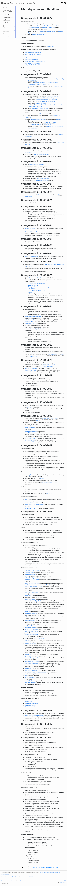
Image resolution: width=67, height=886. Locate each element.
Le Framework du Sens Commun (9, 30)
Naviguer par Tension (41, 103)
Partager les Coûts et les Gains (33, 65)
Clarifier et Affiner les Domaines (40, 108)
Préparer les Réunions (30, 705)
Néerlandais (27, 877)
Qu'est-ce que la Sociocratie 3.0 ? (9, 11)
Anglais (12, 877)
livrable (42, 478)
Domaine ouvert (29, 654)
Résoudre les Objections (40, 82)
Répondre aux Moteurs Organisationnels (46, 99)
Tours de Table (28, 681)
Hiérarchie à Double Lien (48, 27)
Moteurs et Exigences (53, 96)
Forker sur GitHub (62, 884)
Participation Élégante (30, 578)
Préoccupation (47, 124)
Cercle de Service (50, 31)
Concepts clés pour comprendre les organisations (9, 19)
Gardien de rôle (33, 356)
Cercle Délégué (41, 31)
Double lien (27, 611)
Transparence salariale (31, 682)
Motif (62, 354)
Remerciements (20, 881)
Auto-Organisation (59, 264)
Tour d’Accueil (28, 701)
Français (22, 877)
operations (51, 482)
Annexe (9, 34)
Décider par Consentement (55, 105)
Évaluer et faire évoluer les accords (34, 617)
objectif (38, 420)
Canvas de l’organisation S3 (39, 34)
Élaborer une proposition (31, 438)
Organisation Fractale (33, 27)
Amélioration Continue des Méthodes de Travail (37, 585)
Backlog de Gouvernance (31, 629)
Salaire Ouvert (50, 46)
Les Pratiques (9, 23)
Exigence (48, 126)
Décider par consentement (32, 583)
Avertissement (12, 881)
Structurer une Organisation (9, 26)
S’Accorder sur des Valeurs (32, 570)
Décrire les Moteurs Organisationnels (45, 101)
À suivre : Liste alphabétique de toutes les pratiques (42, 867)
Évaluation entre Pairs (30, 320)
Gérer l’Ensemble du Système (32, 63)
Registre (27, 640)
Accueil (5, 8)
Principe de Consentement (38, 119)
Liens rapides (9, 36)
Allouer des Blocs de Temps (32, 707)
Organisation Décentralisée (40, 25)
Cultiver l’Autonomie (30, 57)
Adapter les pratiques (30, 574)
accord (44, 418)
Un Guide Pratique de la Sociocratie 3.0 (18, 3)
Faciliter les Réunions (30, 626)
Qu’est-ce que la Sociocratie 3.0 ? (36, 283)
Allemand (17, 877)
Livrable (49, 122)
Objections (40, 194)
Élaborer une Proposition (40, 105)
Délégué (49, 354)
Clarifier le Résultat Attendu (32, 579)
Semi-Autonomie (49, 264)
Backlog (56, 79)
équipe (56, 418)
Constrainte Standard (57, 126)
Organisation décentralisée (32, 661)
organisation (49, 418)
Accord (27, 499)
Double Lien (49, 493)
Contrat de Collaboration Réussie (33, 426)
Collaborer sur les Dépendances (33, 52)
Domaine (44, 122)
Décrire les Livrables (30, 427)
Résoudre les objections (31, 670)
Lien (43, 493)
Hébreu (32, 877)
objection (29, 407)
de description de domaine (42, 114)
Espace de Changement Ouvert (33, 658)
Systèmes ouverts (29, 656)
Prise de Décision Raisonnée (41, 154)
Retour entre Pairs (29, 321)
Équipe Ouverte (44, 203)
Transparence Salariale (31, 442)
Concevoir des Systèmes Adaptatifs (34, 56)
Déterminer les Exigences (50, 98)
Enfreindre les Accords (30, 323)
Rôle (58, 354)
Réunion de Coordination (31, 592)
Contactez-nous (5, 881)
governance (45, 482)
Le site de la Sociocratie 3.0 (59, 881)
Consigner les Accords (47, 366)
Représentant (28, 668)
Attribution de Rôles (30, 440)
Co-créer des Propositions (31, 703)
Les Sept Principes (9, 14)
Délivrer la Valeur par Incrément (33, 54)
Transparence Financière (31, 59)
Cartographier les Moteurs (35, 106)
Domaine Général (32, 128)
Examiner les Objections (48, 364)
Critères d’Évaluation (30, 620)
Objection (58, 119)
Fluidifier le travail (29, 572)
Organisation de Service (53, 25)
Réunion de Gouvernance (43, 84)
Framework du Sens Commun (37, 278)
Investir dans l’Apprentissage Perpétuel (35, 61)
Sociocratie (29, 266)
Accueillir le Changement (31, 634)
